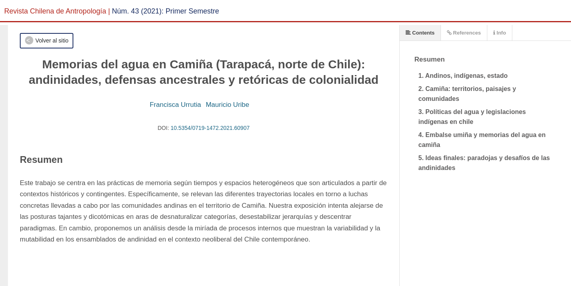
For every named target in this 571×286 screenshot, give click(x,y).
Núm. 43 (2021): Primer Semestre (165, 11)
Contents (420, 33)
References (464, 33)
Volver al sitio (51, 40)
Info (499, 33)
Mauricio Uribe (227, 104)
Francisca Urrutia (175, 104)
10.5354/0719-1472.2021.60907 (210, 128)
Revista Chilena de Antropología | (57, 11)
